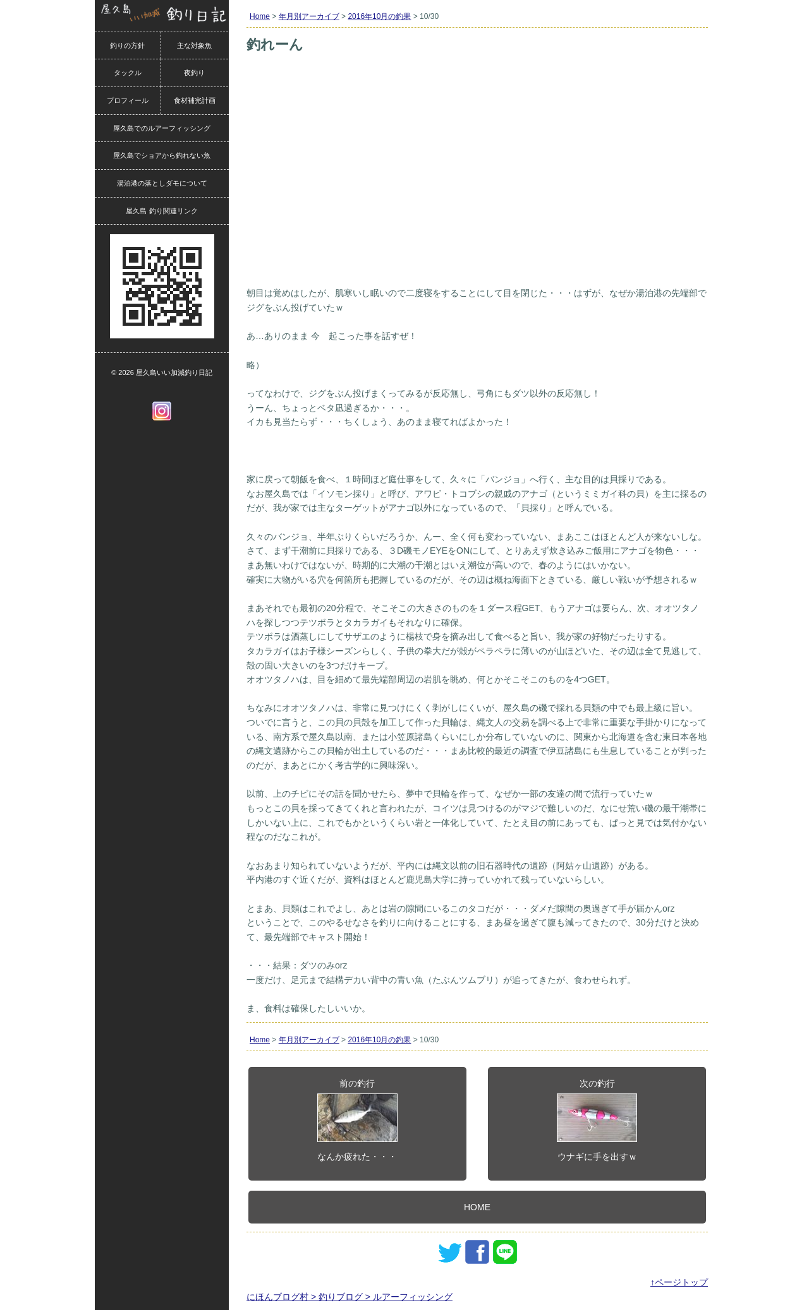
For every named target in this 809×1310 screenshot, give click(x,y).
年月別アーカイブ (309, 16)
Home (260, 16)
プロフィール (128, 100)
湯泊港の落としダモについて (162, 183)
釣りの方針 (127, 45)
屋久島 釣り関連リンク (161, 211)
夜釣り (194, 72)
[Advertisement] (477, 188)
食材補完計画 (195, 100)
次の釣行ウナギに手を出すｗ (597, 1120)
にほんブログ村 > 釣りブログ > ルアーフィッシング (349, 1297)
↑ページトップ (679, 1282)
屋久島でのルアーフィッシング (161, 128)
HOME (477, 1207)
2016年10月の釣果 (379, 16)
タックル (128, 72)
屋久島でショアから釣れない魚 (161, 155)
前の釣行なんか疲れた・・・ (357, 1120)
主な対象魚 (194, 45)
